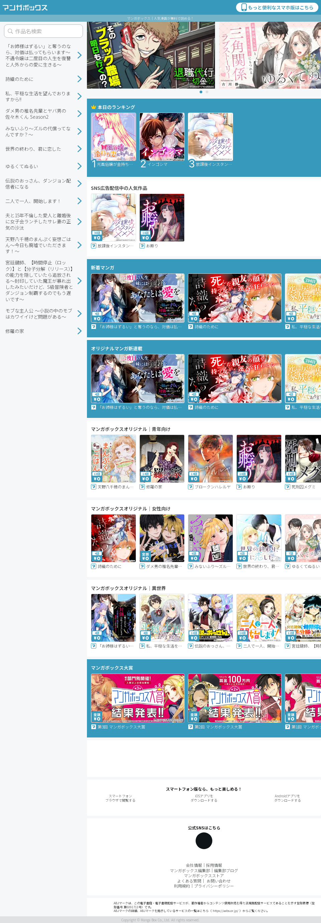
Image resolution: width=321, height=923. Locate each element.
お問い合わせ (219, 881)
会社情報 (194, 865)
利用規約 (182, 886)
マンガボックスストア (204, 875)
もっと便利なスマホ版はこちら (277, 7)
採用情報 (214, 865)
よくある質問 (189, 881)
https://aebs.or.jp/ (225, 911)
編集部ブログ (226, 870)
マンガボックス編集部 (190, 870)
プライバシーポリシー (214, 886)
